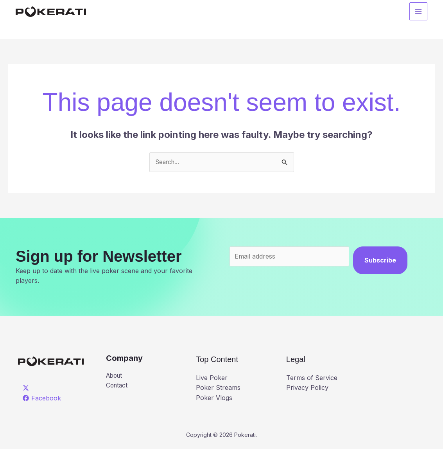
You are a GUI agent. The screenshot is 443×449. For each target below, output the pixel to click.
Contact (117, 386)
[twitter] (27, 388)
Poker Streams (218, 388)
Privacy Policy (307, 388)
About (115, 376)
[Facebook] (42, 398)
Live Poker (212, 378)
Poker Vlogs (214, 398)
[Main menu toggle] (418, 12)
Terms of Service (311, 378)
